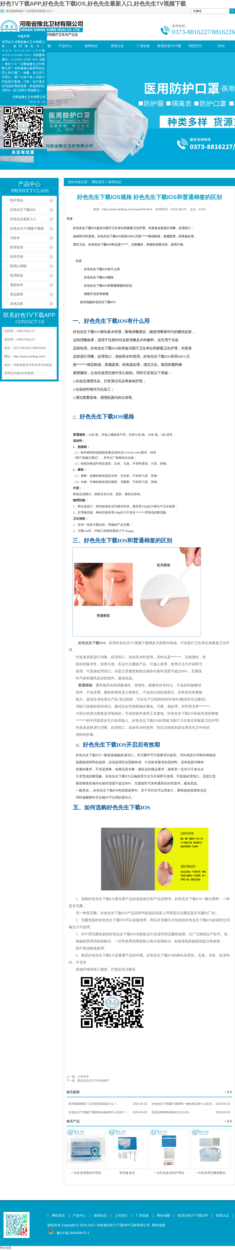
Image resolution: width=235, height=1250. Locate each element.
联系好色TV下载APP (169, 51)
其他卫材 (16, 304)
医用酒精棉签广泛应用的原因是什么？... (108, 1104)
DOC (221, 46)
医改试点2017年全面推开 (93, 1080)
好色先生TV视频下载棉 (27, 228)
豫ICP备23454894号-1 (73, 1233)
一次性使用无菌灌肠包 (210, 1173)
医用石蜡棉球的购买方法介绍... (191, 1112)
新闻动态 (91, 46)
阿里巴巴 (195, 46)
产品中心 (65, 46)
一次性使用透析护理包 (86, 1173)
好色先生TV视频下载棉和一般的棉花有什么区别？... (191, 1104)
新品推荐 (16, 294)
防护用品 (16, 200)
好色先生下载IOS (22, 210)
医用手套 (16, 257)
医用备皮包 (127, 1173)
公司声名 (83, 1076)
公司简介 (121, 1215)
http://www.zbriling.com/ (29, 356)
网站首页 (98, 182)
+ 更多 (228, 1092)
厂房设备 (143, 46)
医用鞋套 (16, 275)
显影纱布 (16, 285)
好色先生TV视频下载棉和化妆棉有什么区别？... (108, 1112)
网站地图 (163, 1215)
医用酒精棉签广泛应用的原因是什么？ (30, 11)
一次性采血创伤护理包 (169, 1173)
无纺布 (15, 238)
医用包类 (16, 247)
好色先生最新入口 (23, 219)
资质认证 (117, 46)
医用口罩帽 (18, 266)
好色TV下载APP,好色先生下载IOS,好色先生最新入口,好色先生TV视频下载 (93, 3)
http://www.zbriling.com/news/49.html (127, 209)
